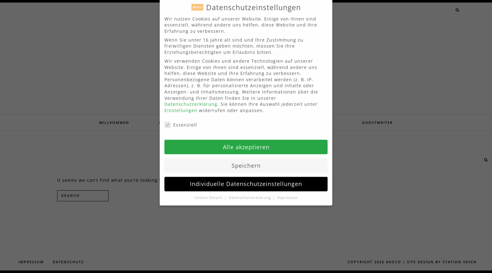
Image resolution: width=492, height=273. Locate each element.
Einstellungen (180, 104)
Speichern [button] (246, 159)
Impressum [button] (287, 192)
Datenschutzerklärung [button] (250, 192)
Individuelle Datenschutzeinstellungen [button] (246, 178)
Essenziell (180, 119)
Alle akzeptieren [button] (246, 141)
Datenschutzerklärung (190, 98)
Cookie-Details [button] (209, 192)
